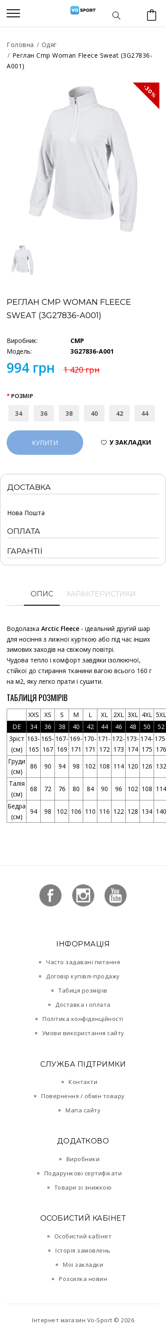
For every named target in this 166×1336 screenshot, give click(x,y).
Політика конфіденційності (83, 1019)
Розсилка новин (83, 1279)
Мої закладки (83, 1265)
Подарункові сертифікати (83, 1173)
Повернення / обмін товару (83, 1096)
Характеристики (101, 594)
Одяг (49, 44)
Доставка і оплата (83, 1005)
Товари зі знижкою (83, 1187)
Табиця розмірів (83, 990)
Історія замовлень (83, 1250)
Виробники (83, 1159)
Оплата (23, 531)
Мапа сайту (83, 1110)
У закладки (130, 442)
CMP (77, 340)
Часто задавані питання (83, 962)
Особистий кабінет (83, 1236)
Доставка (29, 487)
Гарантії (24, 551)
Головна (20, 44)
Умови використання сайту (83, 1033)
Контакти (83, 1082)
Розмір (22, 396)
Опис (42, 594)
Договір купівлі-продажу (83, 976)
